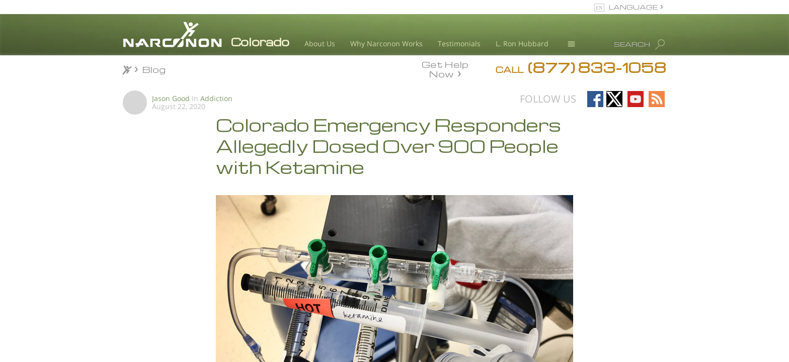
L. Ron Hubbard (522, 43)
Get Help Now (445, 68)
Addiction (216, 98)
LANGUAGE (633, 7)
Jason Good (171, 98)
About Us (319, 43)
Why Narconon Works (386, 43)
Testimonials (459, 43)
